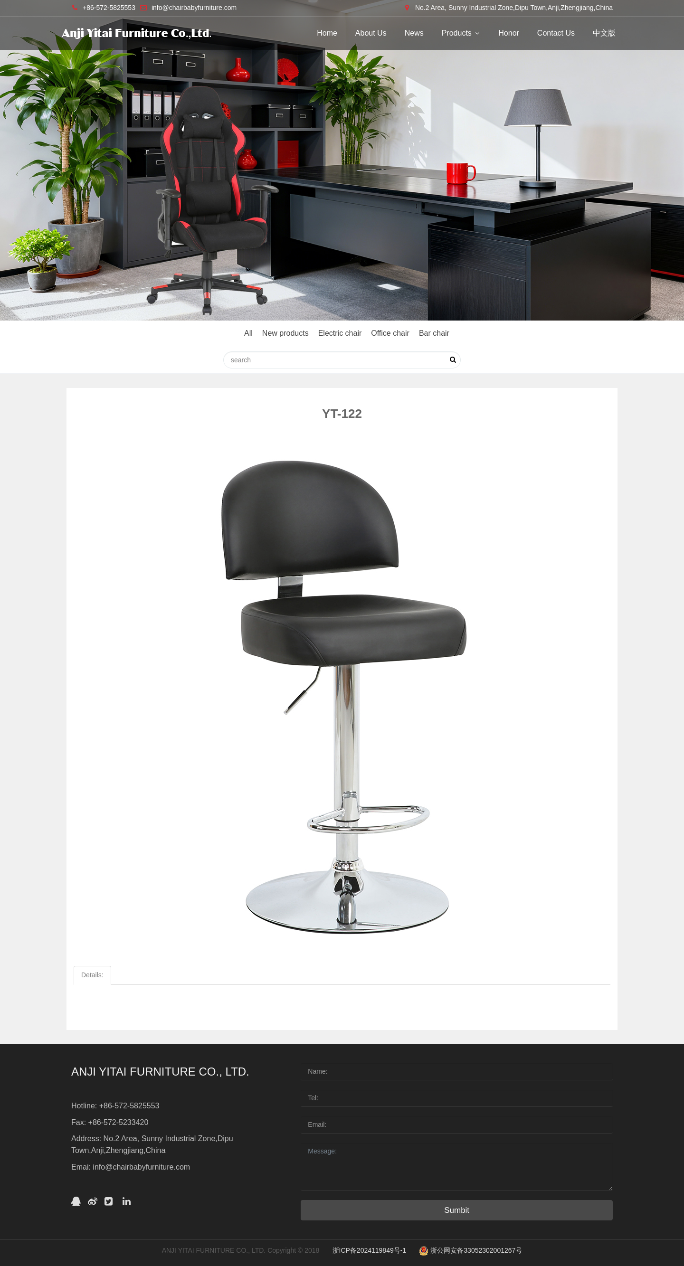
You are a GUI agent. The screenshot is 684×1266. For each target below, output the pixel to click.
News (414, 33)
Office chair (390, 333)
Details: (92, 975)
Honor (508, 33)
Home (327, 33)
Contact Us (556, 33)
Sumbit (456, 1210)
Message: (457, 1166)
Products (461, 33)
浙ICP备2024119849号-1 (369, 1250)
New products (285, 333)
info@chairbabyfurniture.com (194, 7)
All (248, 333)
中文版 (604, 33)
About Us (371, 33)
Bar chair (434, 333)
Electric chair (340, 333)
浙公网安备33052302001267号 (470, 1250)
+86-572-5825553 (109, 7)
